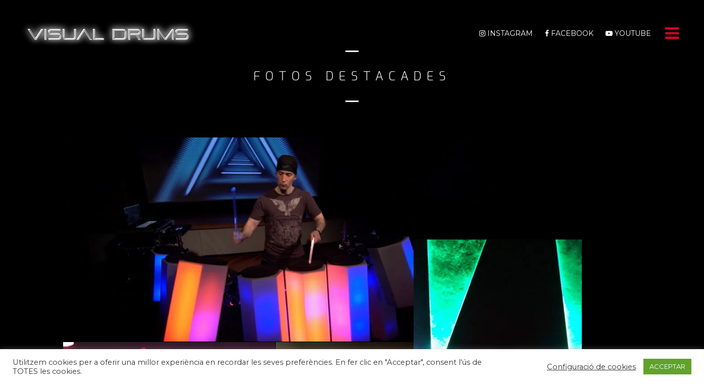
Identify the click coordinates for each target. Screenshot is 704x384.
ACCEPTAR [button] (667, 365)
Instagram (506, 33)
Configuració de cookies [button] (591, 365)
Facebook (569, 33)
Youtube (628, 33)
